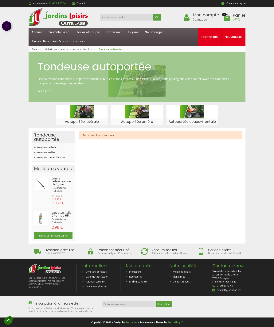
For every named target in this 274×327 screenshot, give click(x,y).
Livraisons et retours (97, 271)
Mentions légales (182, 271)
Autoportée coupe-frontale (49, 157)
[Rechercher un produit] (126, 17)
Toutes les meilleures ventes (53, 235)
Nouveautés (233, 37)
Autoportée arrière (44, 152)
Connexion (200, 19)
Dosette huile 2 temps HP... (62, 214)
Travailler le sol (59, 32)
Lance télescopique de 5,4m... (61, 181)
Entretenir (114, 32)
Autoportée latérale (45, 147)
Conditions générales (97, 286)
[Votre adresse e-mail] (129, 304)
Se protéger (154, 32)
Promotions (209, 37)
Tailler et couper (88, 32)
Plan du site (179, 276)
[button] (8, 320)
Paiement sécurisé (95, 281)
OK (157, 17)
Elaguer (133, 32)
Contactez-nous (181, 281)
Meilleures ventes (138, 281)
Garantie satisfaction (97, 276)
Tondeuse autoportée (46, 137)
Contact (78, 3)
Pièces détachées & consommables (58, 41)
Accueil (37, 32)
